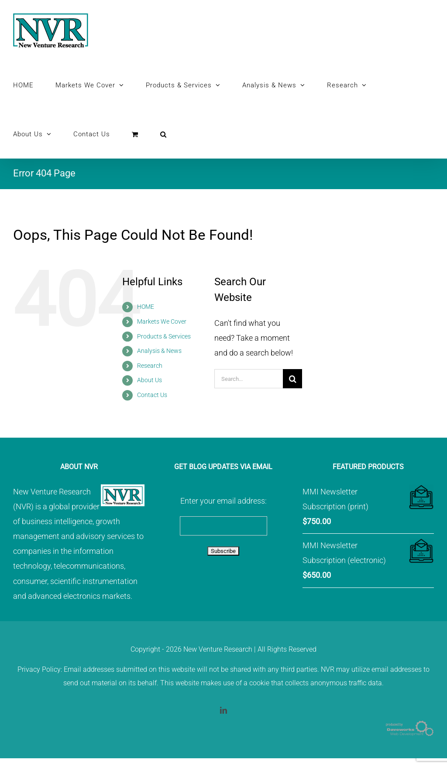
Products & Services (164, 336)
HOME (145, 306)
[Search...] (248, 378)
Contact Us (152, 394)
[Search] (292, 378)
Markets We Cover (161, 321)
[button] (163, 134)
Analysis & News (159, 350)
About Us (149, 380)
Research (149, 365)
